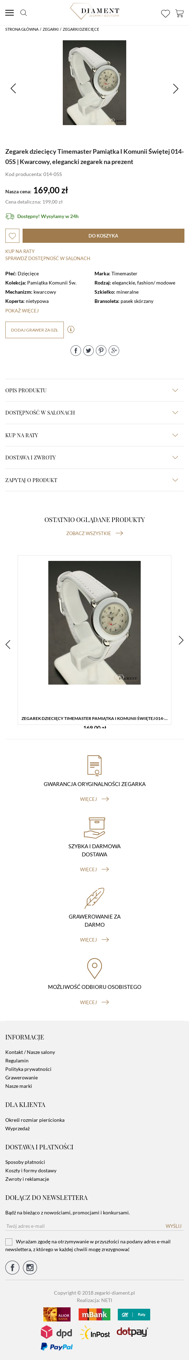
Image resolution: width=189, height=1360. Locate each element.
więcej (94, 799)
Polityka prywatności (28, 1069)
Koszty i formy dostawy (30, 1170)
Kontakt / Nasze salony (30, 1052)
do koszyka (103, 236)
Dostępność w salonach (91, 412)
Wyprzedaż (17, 1128)
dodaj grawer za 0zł (34, 330)
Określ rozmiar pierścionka (35, 1120)
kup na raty (91, 435)
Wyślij (174, 1226)
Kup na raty (20, 251)
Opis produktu (91, 390)
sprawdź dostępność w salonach (47, 258)
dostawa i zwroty (91, 457)
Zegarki (51, 29)
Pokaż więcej (22, 310)
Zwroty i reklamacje (27, 1179)
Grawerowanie (21, 1077)
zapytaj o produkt (91, 479)
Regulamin (17, 1060)
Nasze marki (18, 1086)
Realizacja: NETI (94, 1300)
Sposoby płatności (25, 1162)
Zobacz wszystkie (94, 533)
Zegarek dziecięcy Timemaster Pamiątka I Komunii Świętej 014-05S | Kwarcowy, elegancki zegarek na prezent (96, 718)
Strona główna (21, 29)
